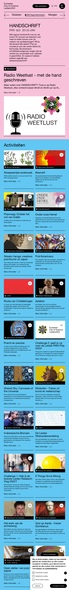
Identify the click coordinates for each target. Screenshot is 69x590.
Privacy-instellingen (49, 554)
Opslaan (37, 586)
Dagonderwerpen (35, 15)
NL (52, 6)
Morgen (56, 15)
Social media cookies (42, 580)
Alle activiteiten (41, 6)
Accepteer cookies (58, 586)
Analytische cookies (41, 576)
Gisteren (12, 15)
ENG (55, 6)
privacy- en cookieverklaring (46, 568)
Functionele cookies (41, 573)
